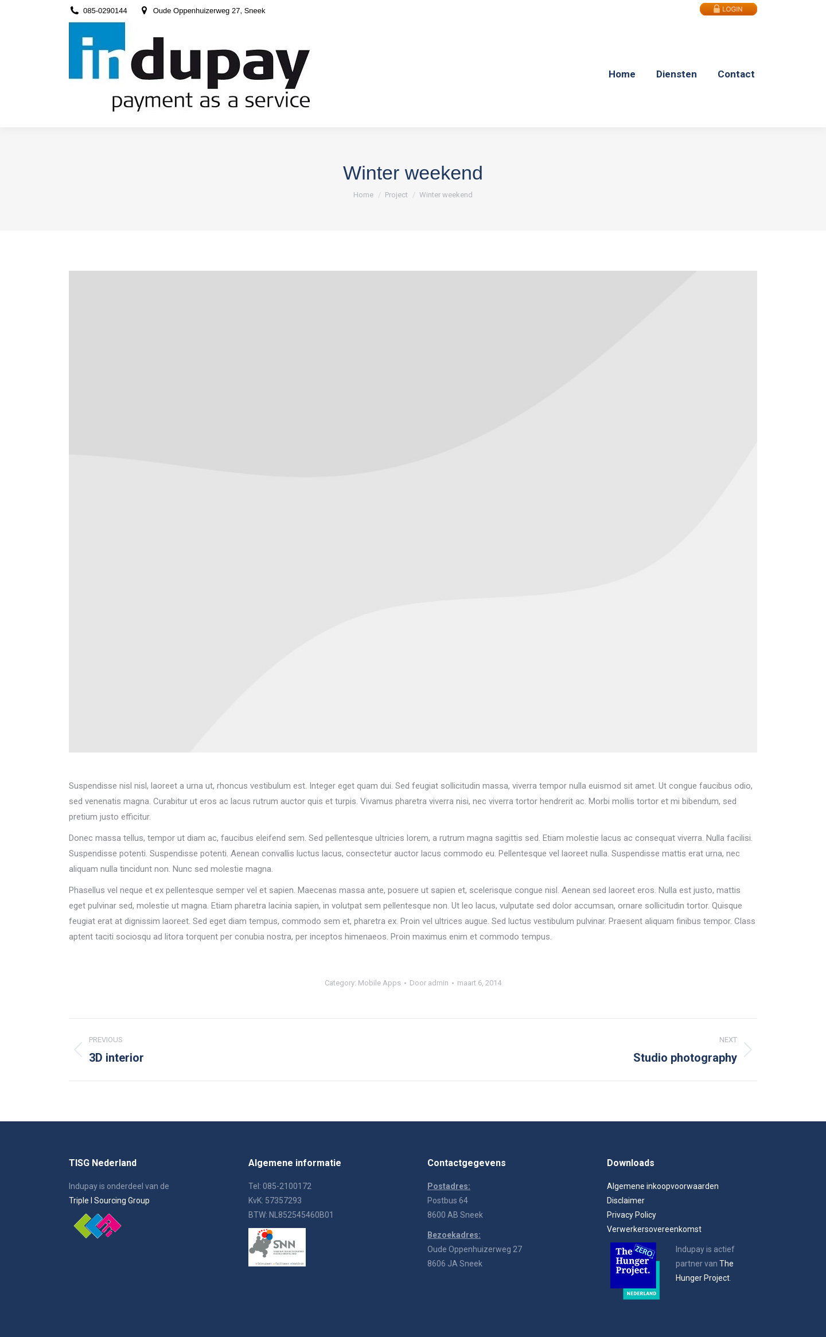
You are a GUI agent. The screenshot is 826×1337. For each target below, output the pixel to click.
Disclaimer (626, 1200)
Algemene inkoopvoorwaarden (663, 1186)
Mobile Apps (379, 983)
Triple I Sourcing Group (109, 1200)
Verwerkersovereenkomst (654, 1229)
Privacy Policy (631, 1214)
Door (429, 983)
